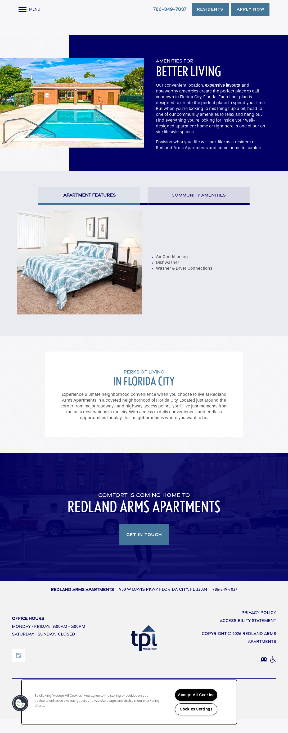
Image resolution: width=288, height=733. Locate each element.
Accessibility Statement (248, 634)
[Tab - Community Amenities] (199, 209)
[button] (210, 9)
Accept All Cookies (196, 695)
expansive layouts (222, 99)
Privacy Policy (258, 627)
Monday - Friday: (31, 640)
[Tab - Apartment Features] (89, 209)
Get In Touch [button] (144, 549)
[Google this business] (18, 669)
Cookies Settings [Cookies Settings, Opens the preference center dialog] (196, 709)
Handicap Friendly (273, 676)
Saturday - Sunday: (34, 648)
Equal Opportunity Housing (264, 676)
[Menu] (29, 9)
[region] (129, 702)
